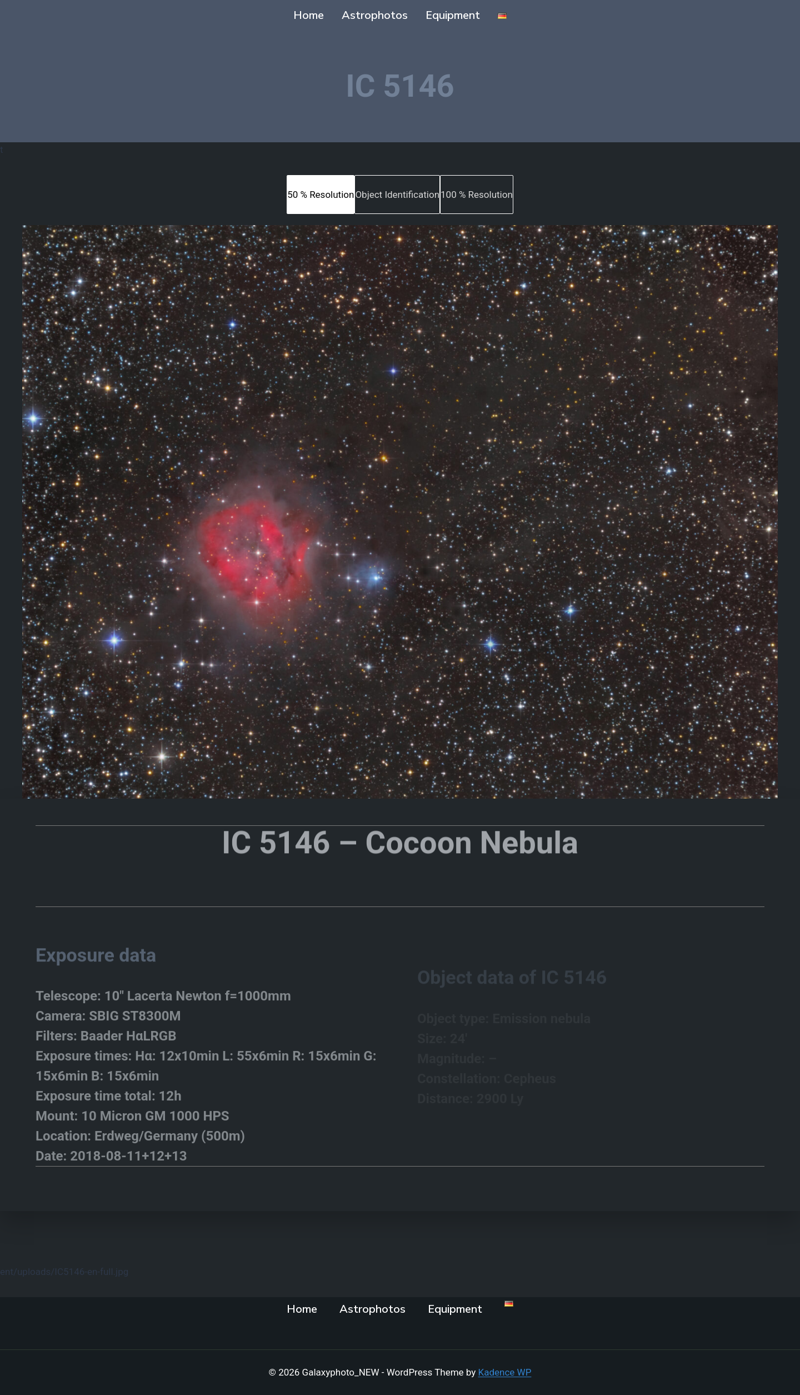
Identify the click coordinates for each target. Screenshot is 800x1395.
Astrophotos (375, 15)
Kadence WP (505, 1372)
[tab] (320, 194)
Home (308, 15)
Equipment (453, 15)
